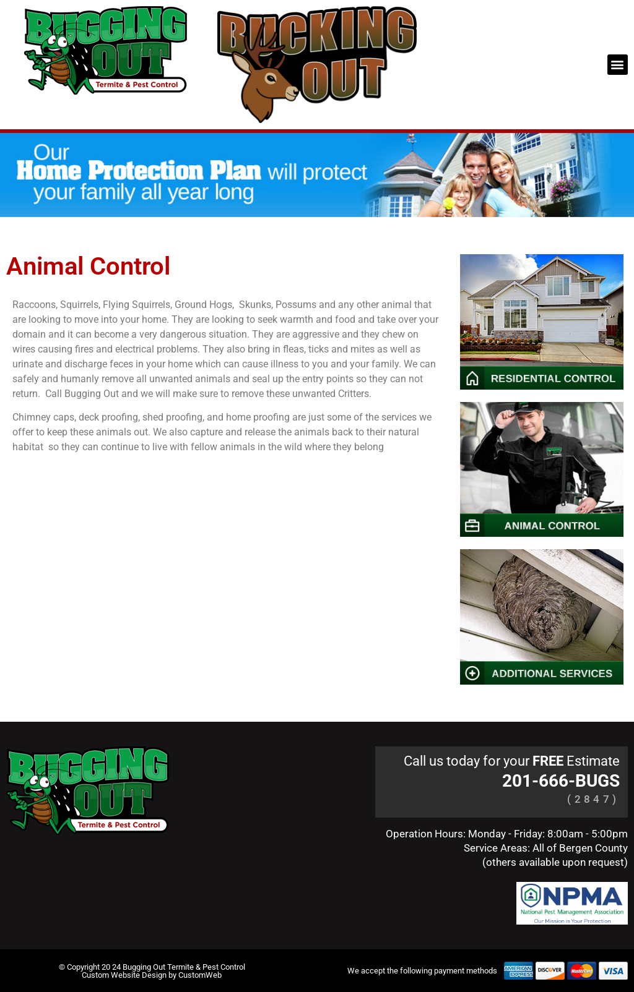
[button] (617, 64)
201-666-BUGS (561, 781)
